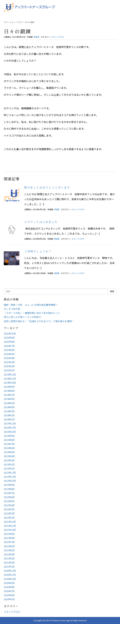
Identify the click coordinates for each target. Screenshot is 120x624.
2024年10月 (10, 382)
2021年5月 (9, 550)
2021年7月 (9, 542)
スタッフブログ (16, 22)
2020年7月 (9, 591)
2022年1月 (9, 517)
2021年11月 (10, 525)
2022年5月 (9, 501)
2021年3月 (9, 558)
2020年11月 (10, 574)
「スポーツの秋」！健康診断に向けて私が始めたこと (32, 313)
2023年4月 (9, 456)
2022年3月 (9, 509)
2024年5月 (9, 403)
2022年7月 (9, 493)
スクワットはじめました (41, 222)
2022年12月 (10, 472)
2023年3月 (9, 460)
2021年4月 (9, 554)
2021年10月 (10, 529)
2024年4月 (9, 407)
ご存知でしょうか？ (38, 251)
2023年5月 (9, 452)
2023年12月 (10, 423)
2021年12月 (10, 521)
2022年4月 (9, 505)
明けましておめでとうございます (47, 187)
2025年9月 (9, 337)
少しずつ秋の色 (12, 308)
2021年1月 (9, 566)
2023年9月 (9, 435)
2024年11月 (10, 378)
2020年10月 (10, 579)
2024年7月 (9, 394)
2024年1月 (9, 419)
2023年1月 (9, 468)
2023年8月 (9, 439)
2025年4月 (9, 358)
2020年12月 (10, 570)
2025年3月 (9, 362)
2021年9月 (9, 533)
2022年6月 (9, 497)
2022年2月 (9, 513)
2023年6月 (9, 448)
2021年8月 (9, 538)
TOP (6, 22)
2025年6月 (9, 350)
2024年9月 (9, 386)
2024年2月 (9, 415)
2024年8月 (9, 390)
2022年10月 (10, 480)
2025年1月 (9, 370)
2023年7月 (9, 444)
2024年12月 (10, 374)
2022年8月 (9, 489)
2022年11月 (10, 476)
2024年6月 (9, 399)
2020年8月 (9, 587)
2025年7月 (9, 346)
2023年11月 (10, 427)
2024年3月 (9, 411)
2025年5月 (9, 354)
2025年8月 (9, 341)
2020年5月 (9, 599)
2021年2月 (9, 562)
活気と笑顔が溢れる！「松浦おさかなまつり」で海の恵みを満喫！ (39, 321)
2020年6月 (9, 595)
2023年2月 (9, 464)
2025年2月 (9, 366)
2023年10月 (10, 431)
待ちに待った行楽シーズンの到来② (22, 317)
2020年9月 (9, 583)
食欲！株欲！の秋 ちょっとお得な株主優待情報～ (31, 304)
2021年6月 (9, 546)
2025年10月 (10, 333)
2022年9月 (9, 484)
